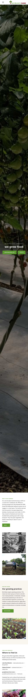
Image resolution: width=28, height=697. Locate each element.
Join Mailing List (10, 252)
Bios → (6, 525)
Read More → (8, 610)
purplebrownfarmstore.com (9, 674)
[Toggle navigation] (3, 2)
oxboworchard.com (17, 667)
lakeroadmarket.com (18, 663)
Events (22, 252)
